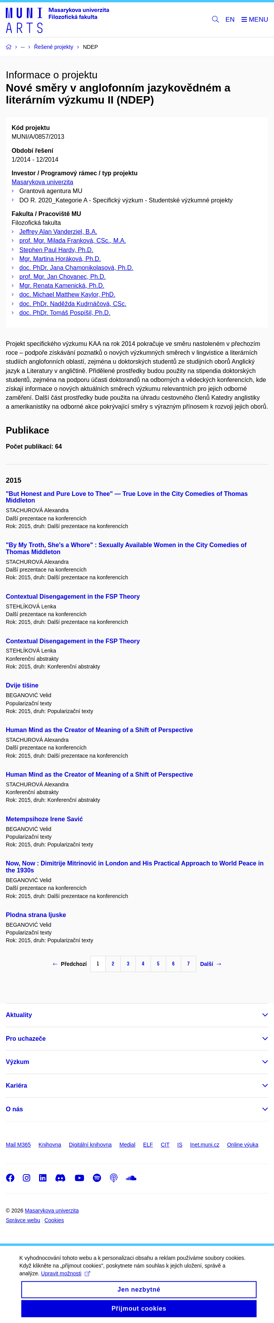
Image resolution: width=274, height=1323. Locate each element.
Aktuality (19, 1015)
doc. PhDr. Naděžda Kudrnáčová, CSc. (73, 304)
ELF (148, 1145)
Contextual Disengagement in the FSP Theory (73, 596)
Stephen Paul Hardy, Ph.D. (56, 250)
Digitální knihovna (90, 1145)
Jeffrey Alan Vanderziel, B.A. (58, 231)
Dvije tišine (22, 685)
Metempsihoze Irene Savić (44, 819)
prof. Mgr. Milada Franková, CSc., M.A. (72, 240)
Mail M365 (18, 1145)
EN (230, 19)
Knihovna (50, 1145)
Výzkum (17, 1062)
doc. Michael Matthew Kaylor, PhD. (67, 294)
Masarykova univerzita (42, 182)
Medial (127, 1145)
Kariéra (16, 1085)
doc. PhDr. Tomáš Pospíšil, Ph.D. (64, 312)
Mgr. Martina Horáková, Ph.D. (60, 259)
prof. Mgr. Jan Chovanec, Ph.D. (62, 276)
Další (210, 964)
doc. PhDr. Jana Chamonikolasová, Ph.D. (76, 267)
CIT (165, 1145)
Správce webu (23, 1220)
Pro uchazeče (26, 1038)
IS (179, 1145)
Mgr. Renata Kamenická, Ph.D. (61, 285)
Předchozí (70, 964)
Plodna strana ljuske (36, 915)
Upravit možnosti (65, 1281)
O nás (14, 1109)
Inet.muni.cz (204, 1145)
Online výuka (243, 1145)
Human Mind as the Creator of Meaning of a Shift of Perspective (99, 730)
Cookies (54, 1220)
